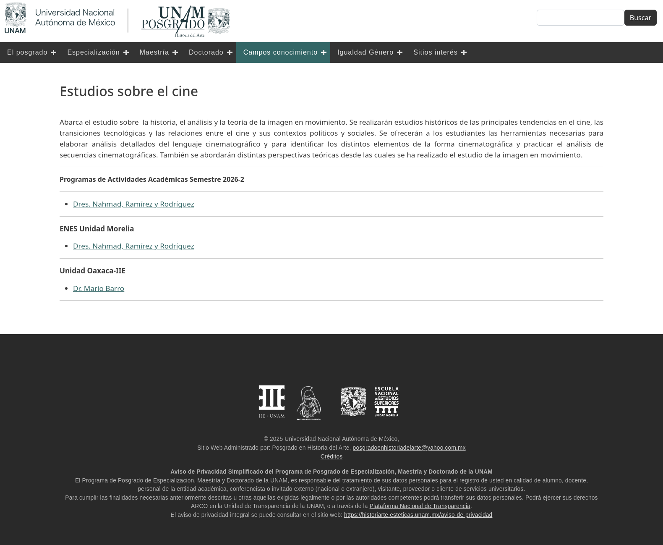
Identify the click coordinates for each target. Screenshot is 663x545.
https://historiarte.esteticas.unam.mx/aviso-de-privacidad (418, 515)
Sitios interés (435, 52)
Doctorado (206, 52)
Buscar (640, 17)
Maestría (154, 52)
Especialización (93, 52)
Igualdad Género (365, 52)
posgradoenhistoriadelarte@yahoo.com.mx (409, 448)
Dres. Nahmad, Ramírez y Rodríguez (133, 204)
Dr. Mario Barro (98, 288)
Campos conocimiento (280, 52)
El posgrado (27, 52)
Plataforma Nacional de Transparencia (420, 506)
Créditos (332, 456)
